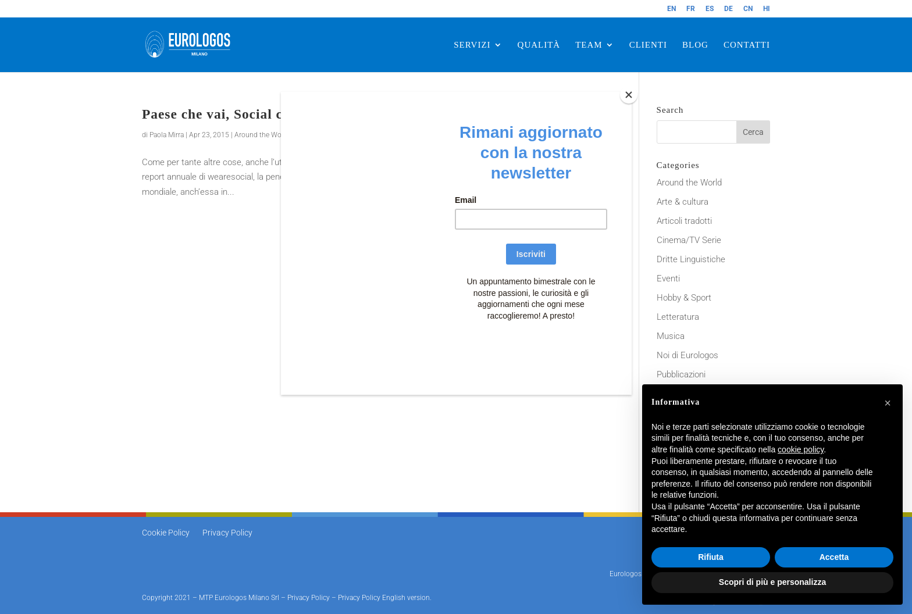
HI (766, 9)
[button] (887, 403)
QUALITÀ (539, 45)
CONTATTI (747, 45)
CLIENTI (648, 45)
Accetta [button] (834, 557)
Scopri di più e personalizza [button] (772, 582)
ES (710, 9)
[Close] (628, 94)
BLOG (695, 45)
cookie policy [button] (801, 449)
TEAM (589, 45)
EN (671, 9)
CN (748, 9)
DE (728, 9)
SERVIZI (472, 45)
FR (690, 9)
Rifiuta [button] (711, 557)
